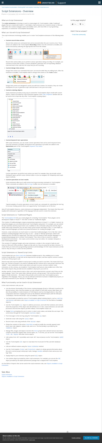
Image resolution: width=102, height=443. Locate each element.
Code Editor (29, 324)
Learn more (32, 440)
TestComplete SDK (10, 218)
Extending (36, 7)
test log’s (30, 184)
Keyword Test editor (36, 146)
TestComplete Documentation (9, 7)
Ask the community (79, 34)
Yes (74, 24)
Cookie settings (76, 438)
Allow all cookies (91, 438)
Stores (36, 331)
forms (12, 311)
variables (40, 351)
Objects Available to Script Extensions (35, 300)
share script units (21, 255)
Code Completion (47, 94)
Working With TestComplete (25, 7)
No (81, 24)
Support (62, 2)
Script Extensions (44, 7)
